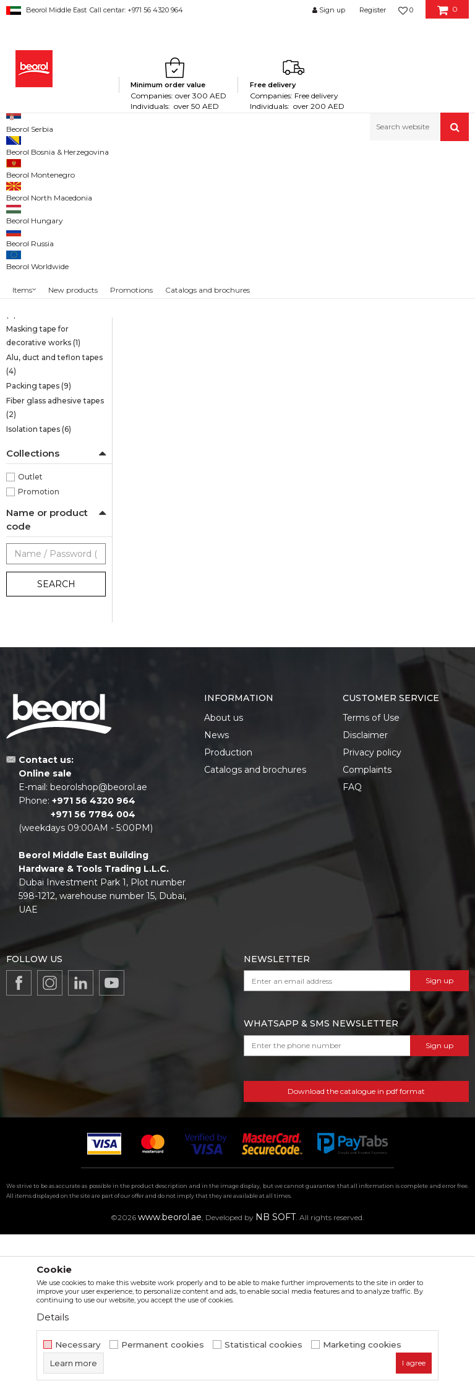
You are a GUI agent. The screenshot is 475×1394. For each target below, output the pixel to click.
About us (223, 877)
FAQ (352, 946)
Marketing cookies (362, 1344)
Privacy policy (372, 912)
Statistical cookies (263, 1344)
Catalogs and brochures (255, 929)
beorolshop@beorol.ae (98, 946)
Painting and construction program (143, 167)
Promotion (38, 651)
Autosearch (274, 208)
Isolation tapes (38, 588)
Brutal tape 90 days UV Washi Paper (49, 252)
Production (228, 912)
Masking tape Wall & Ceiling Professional (49, 324)
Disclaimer (365, 894)
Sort (322, 208)
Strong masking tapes (52, 274)
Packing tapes (38, 545)
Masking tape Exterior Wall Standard (47, 353)
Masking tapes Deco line (52, 438)
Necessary (78, 1344)
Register (372, 10)
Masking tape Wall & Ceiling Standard (43, 296)
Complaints (367, 929)
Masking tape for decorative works (43, 495)
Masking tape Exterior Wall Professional (47, 381)
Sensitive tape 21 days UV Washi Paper (53, 224)
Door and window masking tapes (40, 409)
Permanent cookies (162, 1344)
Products (54, 167)
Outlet (30, 636)
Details (52, 1317)
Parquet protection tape (51, 466)
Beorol (17, 167)
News (216, 894)
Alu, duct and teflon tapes (54, 523)
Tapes (226, 167)
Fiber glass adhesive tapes (55, 567)
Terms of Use (371, 877)
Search (56, 743)
